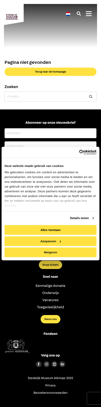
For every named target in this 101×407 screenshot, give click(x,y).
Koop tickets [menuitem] (51, 264)
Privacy (50, 385)
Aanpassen (50, 241)
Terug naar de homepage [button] (50, 71)
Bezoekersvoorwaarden (50, 393)
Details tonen (79, 218)
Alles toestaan (50, 230)
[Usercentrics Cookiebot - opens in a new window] (79, 152)
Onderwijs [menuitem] (50, 293)
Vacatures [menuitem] (50, 300)
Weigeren (50, 252)
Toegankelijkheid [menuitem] (50, 307)
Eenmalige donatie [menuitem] (50, 286)
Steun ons (50, 319)
